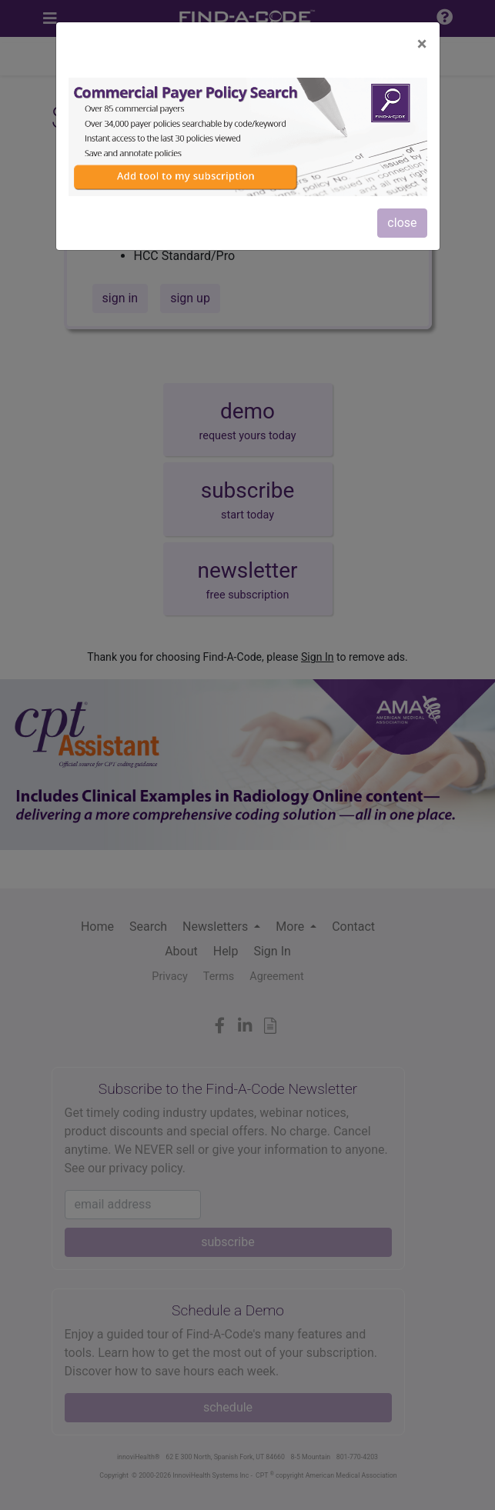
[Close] (422, 43)
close (401, 222)
